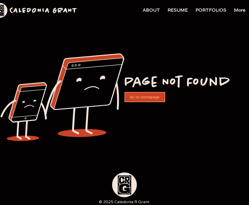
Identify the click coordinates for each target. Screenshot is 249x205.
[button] (211, 10)
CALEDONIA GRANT (43, 10)
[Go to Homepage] (144, 97)
